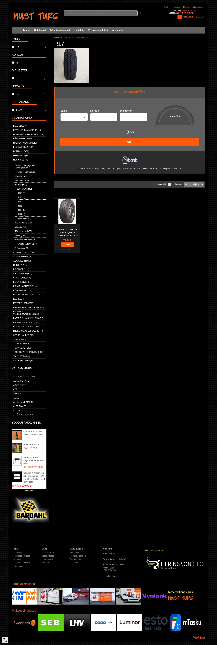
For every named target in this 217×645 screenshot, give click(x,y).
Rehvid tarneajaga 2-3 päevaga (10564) (25, 166)
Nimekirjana (164, 184)
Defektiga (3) (20, 155)
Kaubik (72, 38)
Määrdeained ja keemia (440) (28, 307)
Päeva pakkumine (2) (24, 138)
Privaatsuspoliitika (98, 30)
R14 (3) (21, 201)
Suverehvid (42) (24, 189)
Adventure (19, 385)
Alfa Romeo (19, 406)
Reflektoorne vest (32, 444)
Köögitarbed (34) (22, 290)
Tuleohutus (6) (21, 343)
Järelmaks (117, 30)
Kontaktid (79, 30)
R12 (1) (21, 193)
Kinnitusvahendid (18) (25, 286)
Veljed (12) (20, 235)
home (56, 38)
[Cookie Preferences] (5, 640)
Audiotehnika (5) (22, 256)
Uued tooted (47, 559)
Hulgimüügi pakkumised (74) (28, 134)
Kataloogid (40, 30)
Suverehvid (81, 38)
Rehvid (64, 38)
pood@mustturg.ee (186, 13)
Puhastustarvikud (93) (26, 327)
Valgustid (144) (21, 356)
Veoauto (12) (21, 227)
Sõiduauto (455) (22, 180)
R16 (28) (22, 210)
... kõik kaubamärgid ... (25, 415)
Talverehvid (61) (24, 218)
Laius (64, 110)
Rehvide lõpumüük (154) (26, 172)
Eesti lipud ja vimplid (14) (27, 130)
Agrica (17, 393)
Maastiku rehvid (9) (23, 176)
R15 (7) (21, 206)
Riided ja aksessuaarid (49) (28, 331)
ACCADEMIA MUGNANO (24, 376)
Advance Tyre (21, 381)
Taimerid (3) (19, 339)
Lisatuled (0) (20, 126)
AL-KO (16, 398)
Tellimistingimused (60, 30)
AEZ (15, 389)
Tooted (26, 30)
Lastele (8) (19, 299)
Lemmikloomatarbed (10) (27, 295)
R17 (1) (21, 214)
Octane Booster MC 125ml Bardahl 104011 (34, 433)
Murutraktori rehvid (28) (25, 240)
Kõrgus (94, 110)
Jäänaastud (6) (21, 248)
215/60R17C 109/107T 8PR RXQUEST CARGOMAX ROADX (67, 232)
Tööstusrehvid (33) (23, 231)
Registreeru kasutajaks (193, 7)
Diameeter (126, 110)
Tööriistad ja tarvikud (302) (28, 352)
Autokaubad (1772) (23, 252)
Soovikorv (74, 563)
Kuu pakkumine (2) (23, 147)
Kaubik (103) (21, 185)
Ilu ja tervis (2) (21, 282)
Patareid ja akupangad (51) (28, 318)
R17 (90, 38)
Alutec (17, 410)
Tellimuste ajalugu (78, 556)
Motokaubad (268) (23, 303)
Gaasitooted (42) (22, 278)
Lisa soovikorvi (67, 249)
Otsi (129, 141)
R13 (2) (21, 197)
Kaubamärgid (48, 552)
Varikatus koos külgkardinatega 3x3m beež (34, 460)
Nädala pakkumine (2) (25, 143)
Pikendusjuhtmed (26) (25, 322)
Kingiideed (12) (21, 269)
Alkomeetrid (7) (22, 261)
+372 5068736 (188, 10)
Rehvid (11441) (20, 160)
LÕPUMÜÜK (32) (21, 151)
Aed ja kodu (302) (22, 273)
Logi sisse (176, 7)
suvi (130, 132)
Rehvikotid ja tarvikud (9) (26, 244)
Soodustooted (48, 556)
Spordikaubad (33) (23, 335)
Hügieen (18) (20, 265)
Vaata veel (29, 491)
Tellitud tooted (76, 559)
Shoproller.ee (199, 637)
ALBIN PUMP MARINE (23, 402)
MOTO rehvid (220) (23, 223)
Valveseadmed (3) (23, 360)
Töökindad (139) (22, 348)
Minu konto (75, 552)
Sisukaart (46, 563)
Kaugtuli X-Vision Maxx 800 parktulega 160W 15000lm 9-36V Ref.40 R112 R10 (34, 477)
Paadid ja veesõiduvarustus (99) (26, 312)
